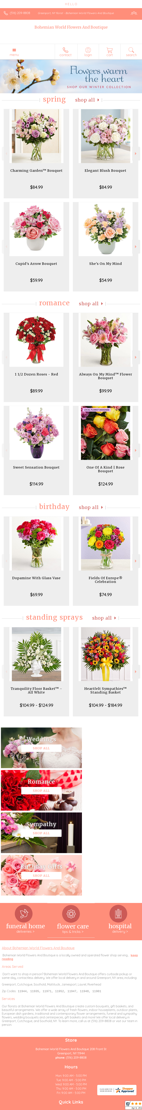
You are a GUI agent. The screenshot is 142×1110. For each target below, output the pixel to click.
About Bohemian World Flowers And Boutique (38, 863)
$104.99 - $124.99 (36, 705)
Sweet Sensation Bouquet (36, 467)
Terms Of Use (14, 1107)
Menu (14, 54)
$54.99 (105, 280)
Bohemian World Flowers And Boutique (71, 27)
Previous (6, 153)
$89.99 (36, 391)
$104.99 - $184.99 (105, 705)
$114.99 (36, 484)
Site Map (85, 1107)
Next (136, 153)
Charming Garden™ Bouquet (36, 170)
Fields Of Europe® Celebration (106, 580)
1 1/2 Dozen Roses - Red (36, 374)
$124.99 (105, 484)
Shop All (85, 100)
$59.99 (36, 280)
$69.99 (36, 594)
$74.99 (105, 594)
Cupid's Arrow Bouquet (36, 264)
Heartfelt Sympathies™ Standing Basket (105, 690)
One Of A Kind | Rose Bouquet (106, 469)
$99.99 (105, 391)
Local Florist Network (62, 1107)
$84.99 (36, 187)
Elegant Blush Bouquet (105, 170)
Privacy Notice (36, 1107)
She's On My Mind (105, 264)
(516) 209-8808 (20, 13)
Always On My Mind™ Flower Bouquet (105, 376)
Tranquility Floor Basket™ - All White (36, 690)
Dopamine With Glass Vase (36, 578)
